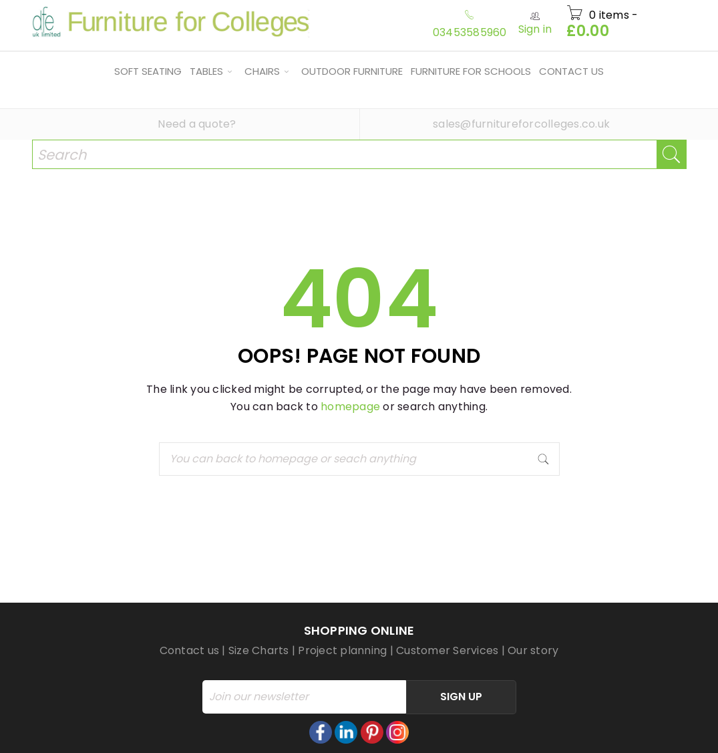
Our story (533, 650)
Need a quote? (197, 124)
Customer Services (447, 650)
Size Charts (258, 650)
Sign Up (461, 696)
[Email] (304, 697)
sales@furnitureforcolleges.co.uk (521, 124)
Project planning (342, 650)
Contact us (190, 650)
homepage (350, 406)
